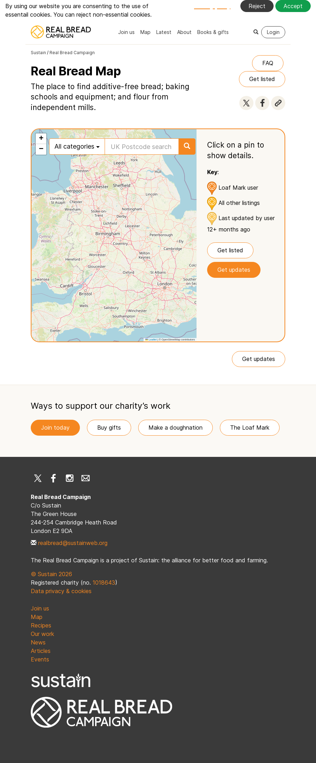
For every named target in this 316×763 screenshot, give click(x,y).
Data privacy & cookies (61, 591)
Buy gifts (109, 427)
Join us (126, 32)
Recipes (41, 625)
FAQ (267, 63)
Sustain (38, 52)
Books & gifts (213, 32)
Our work (42, 633)
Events (40, 659)
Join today (55, 427)
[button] (41, 138)
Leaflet (151, 339)
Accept (293, 6)
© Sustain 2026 (51, 574)
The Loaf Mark (249, 427)
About (184, 32)
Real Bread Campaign (72, 52)
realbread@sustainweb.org (72, 542)
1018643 (104, 582)
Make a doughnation (175, 427)
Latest (163, 32)
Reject (256, 6)
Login (273, 32)
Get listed (262, 78)
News (38, 642)
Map (145, 32)
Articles (41, 650)
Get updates (233, 269)
